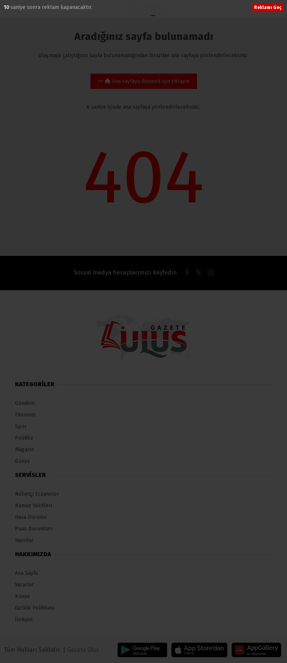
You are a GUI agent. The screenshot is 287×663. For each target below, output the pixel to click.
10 (7, 7)
